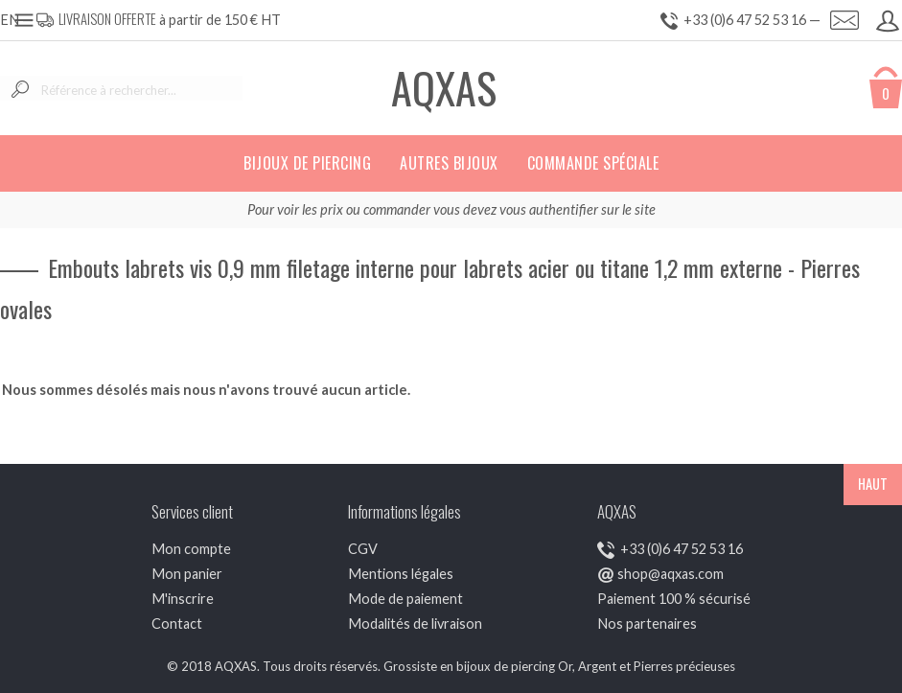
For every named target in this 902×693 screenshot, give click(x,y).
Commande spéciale (593, 162)
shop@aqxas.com (670, 574)
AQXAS (444, 88)
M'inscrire (182, 598)
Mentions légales (400, 574)
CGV (363, 549)
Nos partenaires (647, 623)
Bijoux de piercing (307, 162)
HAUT (873, 484)
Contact (176, 623)
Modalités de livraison (415, 623)
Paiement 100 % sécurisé (674, 598)
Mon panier (186, 574)
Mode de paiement (405, 598)
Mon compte (191, 549)
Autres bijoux (449, 162)
